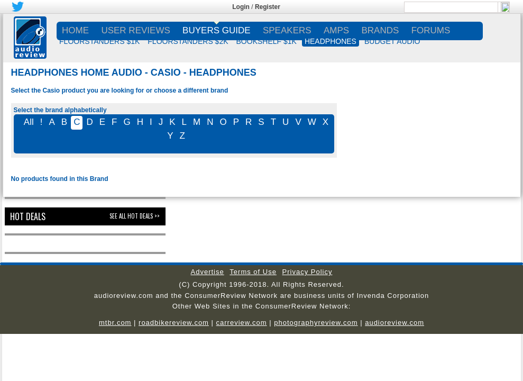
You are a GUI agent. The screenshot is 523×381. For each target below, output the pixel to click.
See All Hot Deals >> (134, 216)
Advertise (207, 272)
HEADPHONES (330, 41)
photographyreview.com (315, 322)
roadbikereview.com (174, 322)
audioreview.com (394, 322)
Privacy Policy (307, 272)
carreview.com (241, 322)
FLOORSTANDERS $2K (188, 41)
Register (267, 7)
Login (241, 7)
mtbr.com (115, 322)
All (29, 122)
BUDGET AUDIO (392, 41)
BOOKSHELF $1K (266, 41)
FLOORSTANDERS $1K (99, 41)
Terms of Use (253, 272)
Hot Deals (27, 216)
